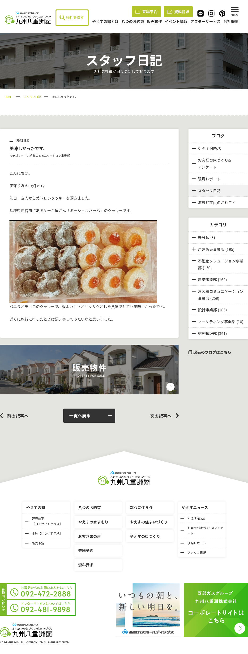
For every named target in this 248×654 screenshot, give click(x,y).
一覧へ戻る (90, 415)
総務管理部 (207, 333)
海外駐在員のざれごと (214, 202)
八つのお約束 (89, 507)
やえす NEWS (206, 148)
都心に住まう (141, 507)
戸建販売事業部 (211, 249)
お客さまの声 (89, 536)
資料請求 (178, 11)
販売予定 (34, 543)
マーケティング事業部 (216, 321)
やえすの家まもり (93, 522)
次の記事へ (160, 416)
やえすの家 (35, 507)
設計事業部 (207, 310)
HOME (9, 97)
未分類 (203, 237)
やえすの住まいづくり (149, 522)
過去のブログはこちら (209, 352)
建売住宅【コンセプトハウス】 (44, 521)
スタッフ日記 (32, 97)
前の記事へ (17, 416)
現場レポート (206, 179)
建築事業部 (207, 279)
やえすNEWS (192, 518)
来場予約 (146, 11)
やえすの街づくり (145, 536)
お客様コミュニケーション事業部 (48, 155)
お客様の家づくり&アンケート (211, 163)
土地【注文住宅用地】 (44, 533)
